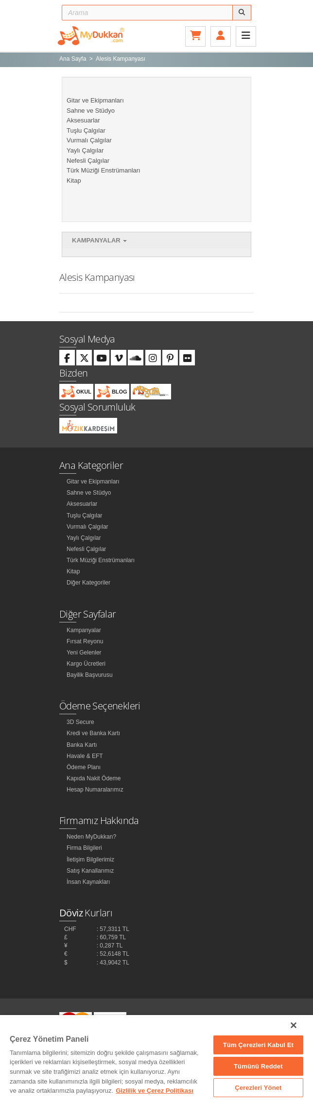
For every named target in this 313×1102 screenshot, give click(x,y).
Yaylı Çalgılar (85, 150)
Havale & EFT (85, 756)
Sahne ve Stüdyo (91, 110)
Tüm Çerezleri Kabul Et (258, 1045)
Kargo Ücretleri (86, 663)
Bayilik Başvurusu (90, 675)
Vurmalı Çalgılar (89, 140)
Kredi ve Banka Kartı (93, 733)
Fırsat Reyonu (85, 641)
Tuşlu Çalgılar (86, 130)
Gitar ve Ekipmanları (95, 100)
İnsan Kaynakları (88, 881)
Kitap (74, 180)
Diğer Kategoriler (88, 582)
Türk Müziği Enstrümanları (103, 170)
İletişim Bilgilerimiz (90, 859)
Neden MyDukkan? (91, 836)
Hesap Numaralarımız (95, 789)
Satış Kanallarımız (90, 870)
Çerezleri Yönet (258, 1087)
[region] (156, 1058)
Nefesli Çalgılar (88, 160)
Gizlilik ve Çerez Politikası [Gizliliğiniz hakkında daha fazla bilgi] (154, 1090)
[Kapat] (293, 1025)
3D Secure (80, 722)
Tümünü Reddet (258, 1066)
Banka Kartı (82, 744)
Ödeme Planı (84, 767)
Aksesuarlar (83, 120)
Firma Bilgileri (84, 847)
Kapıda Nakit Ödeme (94, 778)
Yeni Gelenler (84, 652)
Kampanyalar (99, 240)
